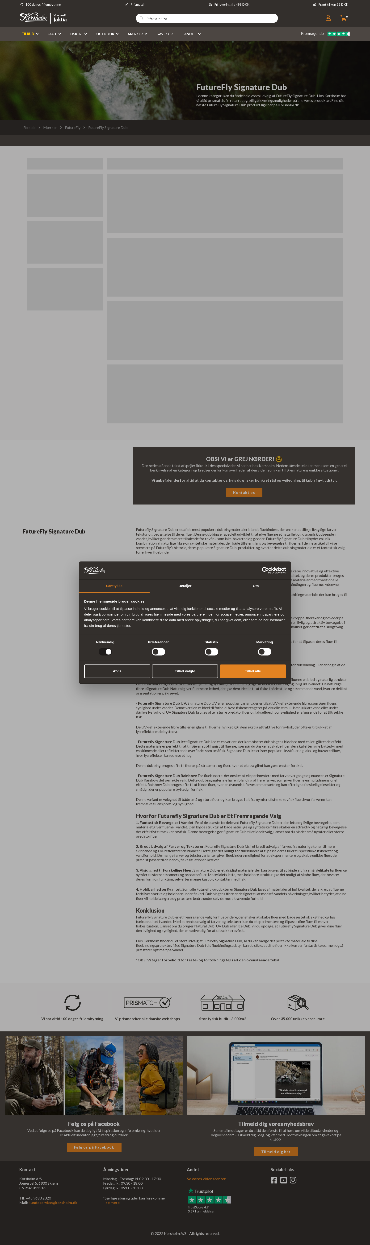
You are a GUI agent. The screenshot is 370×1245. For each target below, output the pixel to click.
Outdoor (105, 34)
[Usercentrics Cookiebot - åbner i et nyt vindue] (265, 570)
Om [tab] (256, 586)
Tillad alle (253, 671)
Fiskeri (76, 34)
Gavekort (165, 34)
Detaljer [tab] (184, 586)
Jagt (52, 34)
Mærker (135, 34)
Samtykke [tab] (114, 586)
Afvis (117, 671)
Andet (190, 34)
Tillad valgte (185, 671)
